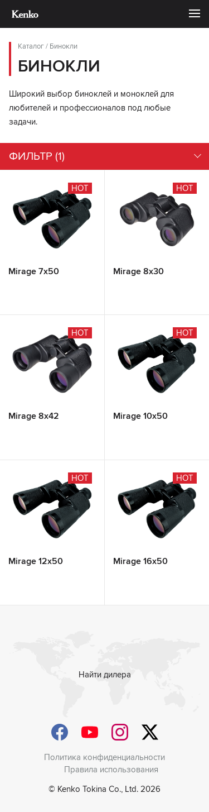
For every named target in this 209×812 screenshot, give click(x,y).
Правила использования (111, 770)
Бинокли (63, 46)
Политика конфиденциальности (104, 757)
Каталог (31, 46)
